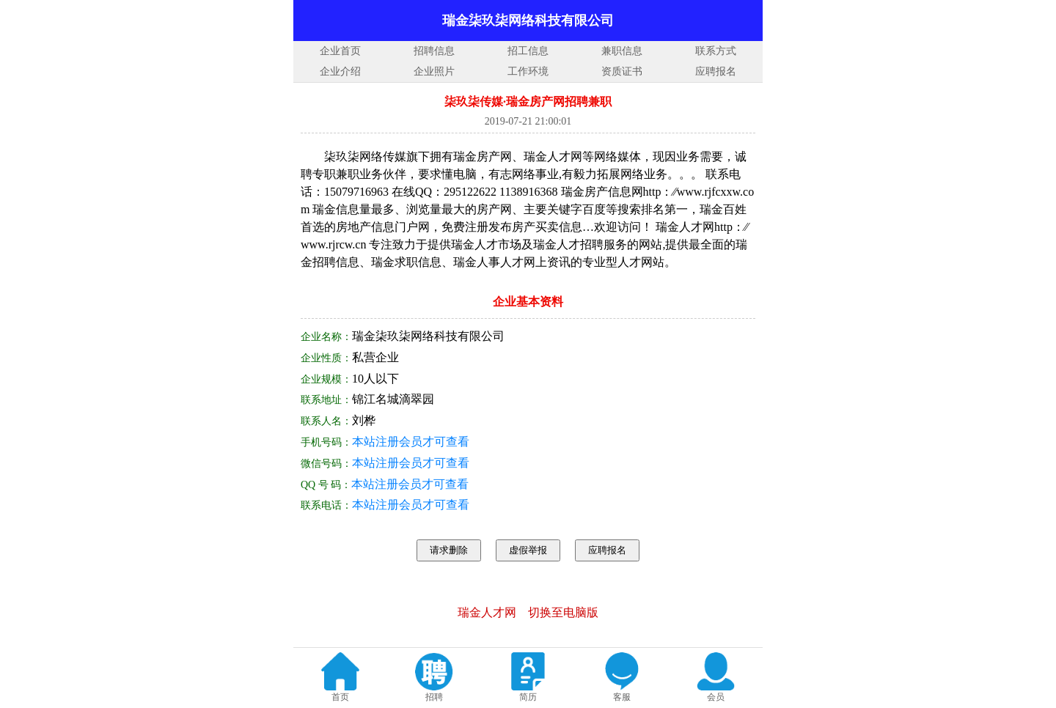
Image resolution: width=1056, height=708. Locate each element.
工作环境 (528, 71)
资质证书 (621, 71)
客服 (622, 697)
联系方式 (715, 50)
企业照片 (434, 71)
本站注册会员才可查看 (410, 441)
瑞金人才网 (487, 612)
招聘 (434, 697)
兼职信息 (621, 50)
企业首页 (340, 50)
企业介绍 (340, 71)
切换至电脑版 (563, 612)
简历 (528, 697)
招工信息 (528, 50)
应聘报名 (715, 71)
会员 (716, 697)
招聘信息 (434, 50)
